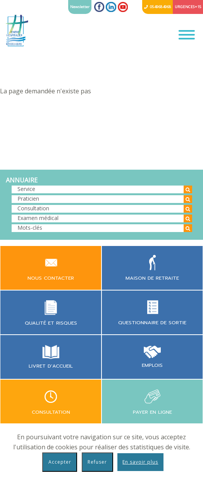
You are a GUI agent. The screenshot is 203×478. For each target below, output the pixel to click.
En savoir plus (140, 462)
